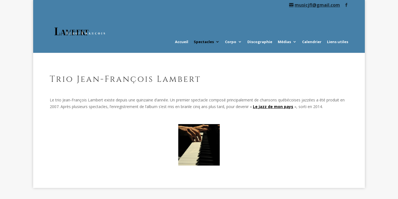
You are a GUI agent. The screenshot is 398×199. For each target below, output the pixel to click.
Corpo (230, 42)
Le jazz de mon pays (273, 106)
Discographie (259, 42)
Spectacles (204, 42)
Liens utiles (337, 42)
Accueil (181, 42)
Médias (284, 42)
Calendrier (311, 42)
